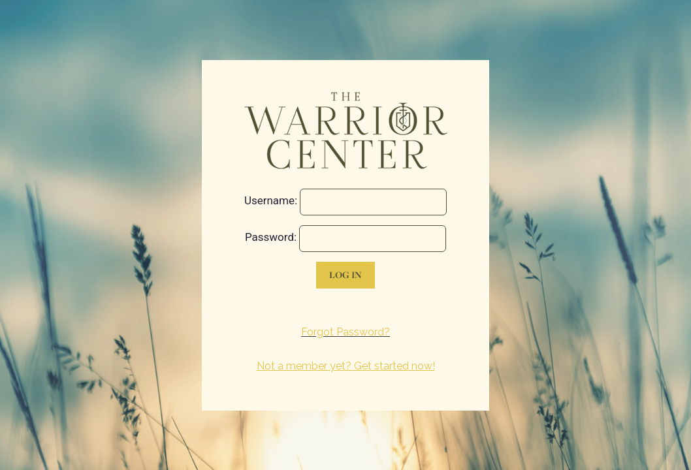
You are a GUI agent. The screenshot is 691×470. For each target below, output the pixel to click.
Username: (270, 200)
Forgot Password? (345, 332)
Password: (271, 236)
